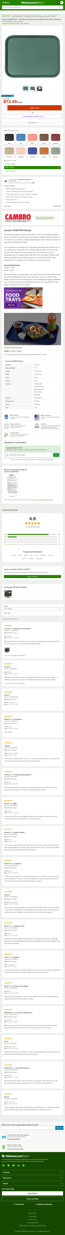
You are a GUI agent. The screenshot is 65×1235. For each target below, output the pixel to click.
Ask (56, 455)
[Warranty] (12, 485)
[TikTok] (18, 1165)
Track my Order (33, 1199)
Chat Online (18, 1204)
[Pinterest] (23, 1165)
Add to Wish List (32, 122)
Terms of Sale (32, 1213)
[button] (26, 88)
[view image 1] (8, 594)
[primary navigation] (6, 2)
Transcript (12, 351)
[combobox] (32, 7)
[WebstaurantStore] (26, 1156)
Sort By (6, 606)
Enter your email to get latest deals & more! (20, 1125)
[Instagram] (3, 1165)
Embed (19, 351)
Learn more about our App (15, 1149)
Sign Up (59, 1128)
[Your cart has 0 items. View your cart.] (60, 2)
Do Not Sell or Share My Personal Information (32, 1225)
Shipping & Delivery (43, 1204)
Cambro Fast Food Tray (13, 348)
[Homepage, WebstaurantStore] (32, 3)
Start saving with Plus (13, 1139)
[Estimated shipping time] (33, 183)
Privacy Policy (50, 459)
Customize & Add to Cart (32, 116)
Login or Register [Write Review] (32, 576)
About (6, 351)
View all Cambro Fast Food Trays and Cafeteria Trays (44, 218)
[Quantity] (5, 107)
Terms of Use (40, 459)
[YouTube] (8, 1165)
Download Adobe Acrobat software (44, 500)
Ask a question (25, 23)
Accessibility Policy (32, 1222)
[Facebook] (13, 1165)
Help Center (32, 1193)
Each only (6, 98)
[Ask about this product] (32, 455)
